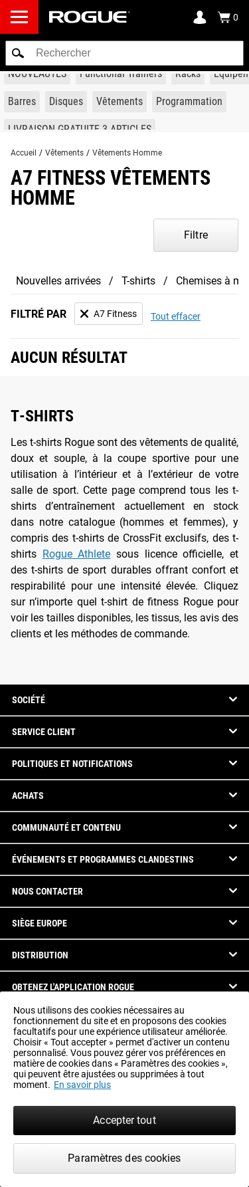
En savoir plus (82, 1084)
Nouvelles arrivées (58, 280)
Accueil (24, 153)
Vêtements (64, 153)
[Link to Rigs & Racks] (188, 73)
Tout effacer (176, 316)
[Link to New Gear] (37, 73)
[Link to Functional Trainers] (121, 73)
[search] (124, 53)
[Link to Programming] (189, 101)
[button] (18, 53)
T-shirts (138, 280)
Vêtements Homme (127, 153)
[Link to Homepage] (89, 17)
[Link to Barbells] (22, 101)
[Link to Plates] (66, 101)
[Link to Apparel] (119, 101)
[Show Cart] (227, 17)
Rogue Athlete (76, 554)
